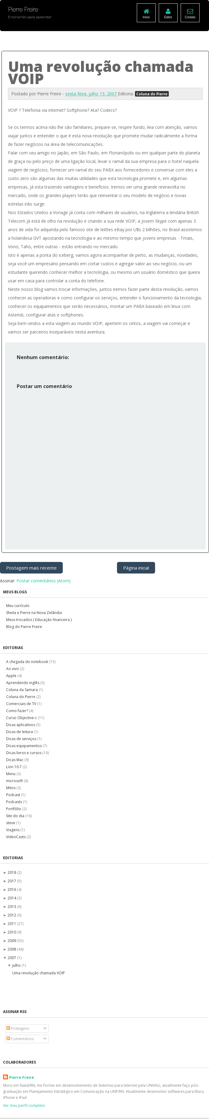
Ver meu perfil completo (24, 1105)
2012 (12, 915)
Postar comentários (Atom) (43, 581)
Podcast (13, 794)
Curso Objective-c (22, 717)
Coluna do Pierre (152, 93)
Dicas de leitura (20, 731)
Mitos (11, 787)
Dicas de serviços (21, 738)
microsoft (15, 780)
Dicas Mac (15, 759)
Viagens (13, 829)
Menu (11, 773)
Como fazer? (17, 710)
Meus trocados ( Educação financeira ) (39, 619)
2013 (12, 906)
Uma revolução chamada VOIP (38, 973)
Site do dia (15, 815)
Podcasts (14, 801)
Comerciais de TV (21, 703)
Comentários (20, 1038)
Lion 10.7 (14, 766)
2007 (12, 957)
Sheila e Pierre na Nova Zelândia (34, 612)
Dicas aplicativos (21, 724)
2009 (12, 940)
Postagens (17, 1028)
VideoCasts (16, 836)
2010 (12, 932)
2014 (12, 898)
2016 (12, 889)
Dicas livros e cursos (24, 752)
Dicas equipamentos (24, 745)
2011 (12, 923)
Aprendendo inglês (23, 682)
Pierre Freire (21, 1077)
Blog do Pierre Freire (24, 626)
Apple (11, 675)
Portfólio (14, 808)
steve (11, 822)
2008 (12, 949)
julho (17, 965)
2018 (12, 872)
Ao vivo (13, 668)
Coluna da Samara (22, 689)
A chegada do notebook (27, 661)
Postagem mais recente (31, 568)
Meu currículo (18, 605)
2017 (12, 881)
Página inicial (136, 568)
